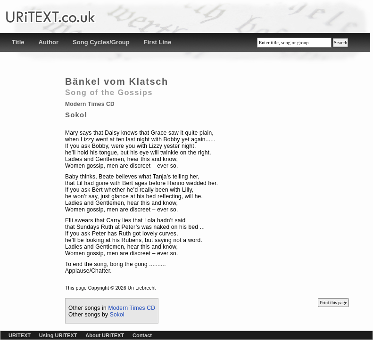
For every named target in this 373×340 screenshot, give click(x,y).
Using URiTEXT (58, 335)
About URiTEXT (104, 335)
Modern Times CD (131, 308)
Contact (142, 335)
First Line (158, 42)
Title (18, 42)
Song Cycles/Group (101, 42)
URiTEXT (19, 335)
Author (49, 42)
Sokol (117, 314)
